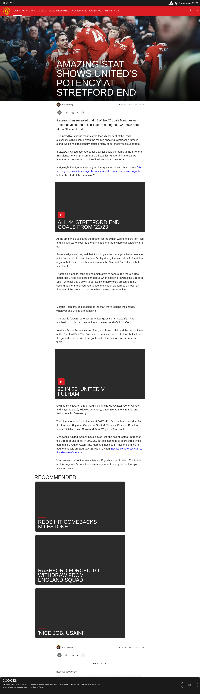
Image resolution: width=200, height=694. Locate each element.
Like (76, 596)
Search (117, 596)
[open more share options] (83, 112)
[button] (7, 3)
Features (63, 596)
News (104, 596)
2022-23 (75, 605)
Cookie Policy (38, 687)
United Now (133, 596)
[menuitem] (17, 11)
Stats (61, 605)
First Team (90, 596)
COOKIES (10, 680)
